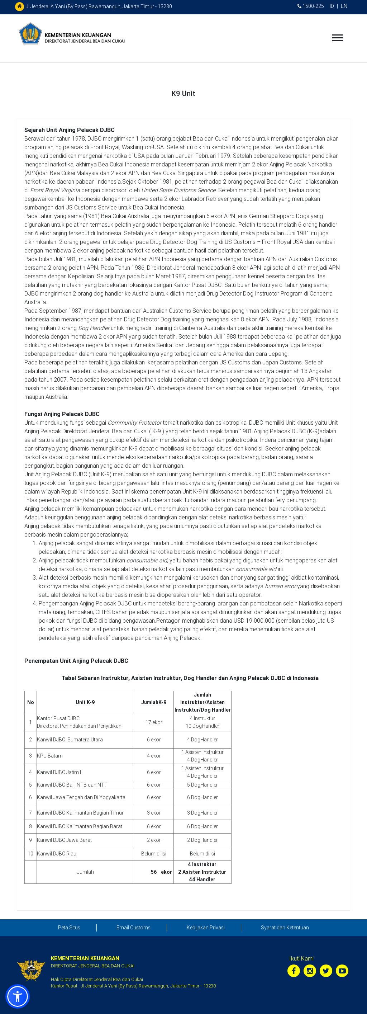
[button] (17, 996)
